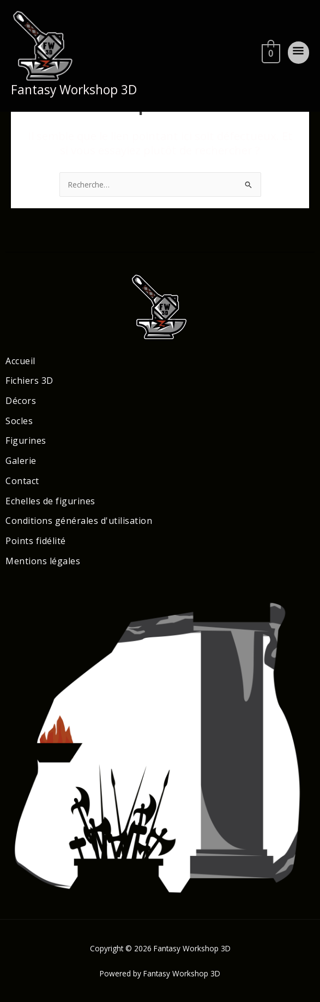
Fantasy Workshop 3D (74, 89)
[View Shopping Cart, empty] (269, 52)
